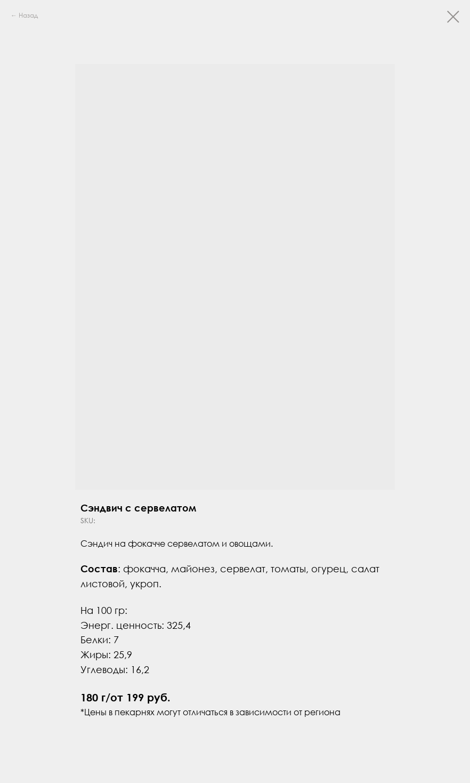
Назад (28, 15)
